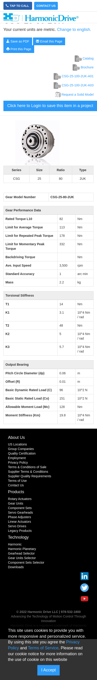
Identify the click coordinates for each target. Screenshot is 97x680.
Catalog (84, 58)
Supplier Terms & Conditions (28, 471)
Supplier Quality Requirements (29, 476)
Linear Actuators (19, 521)
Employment (17, 458)
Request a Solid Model (74, 94)
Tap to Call (18, 6)
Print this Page (18, 49)
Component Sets (20, 508)
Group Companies (21, 449)
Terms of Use (17, 480)
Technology (18, 537)
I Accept (48, 670)
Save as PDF (17, 41)
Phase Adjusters (19, 517)
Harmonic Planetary (22, 549)
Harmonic (15, 544)
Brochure (83, 67)
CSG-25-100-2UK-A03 (74, 85)
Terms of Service (43, 648)
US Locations (17, 444)
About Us (16, 437)
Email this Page (49, 41)
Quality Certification (22, 453)
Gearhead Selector (21, 553)
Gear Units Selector (22, 558)
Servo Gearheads (20, 512)
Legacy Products (20, 530)
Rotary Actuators (20, 499)
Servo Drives (17, 526)
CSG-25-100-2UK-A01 (74, 76)
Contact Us (46, 6)
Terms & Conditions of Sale (27, 467)
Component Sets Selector (26, 562)
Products (16, 492)
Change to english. (74, 29)
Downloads (16, 567)
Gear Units (15, 503)
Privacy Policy (18, 462)
